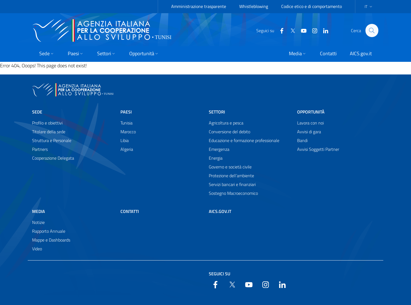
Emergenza (219, 149)
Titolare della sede (48, 131)
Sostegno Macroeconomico (233, 193)
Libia (124, 140)
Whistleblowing (253, 6)
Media (38, 211)
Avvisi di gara (309, 131)
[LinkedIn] (323, 30)
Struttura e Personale (51, 140)
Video (37, 248)
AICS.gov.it (220, 211)
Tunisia (126, 123)
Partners (40, 149)
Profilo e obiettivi (47, 123)
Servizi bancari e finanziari (232, 184)
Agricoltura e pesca (226, 123)
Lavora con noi (310, 123)
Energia (216, 158)
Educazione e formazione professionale (244, 140)
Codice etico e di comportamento (311, 6)
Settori (217, 112)
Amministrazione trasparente (198, 6)
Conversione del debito (229, 131)
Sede (37, 112)
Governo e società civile (230, 166)
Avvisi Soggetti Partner (318, 149)
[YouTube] (301, 30)
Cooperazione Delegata (53, 158)
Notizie (38, 222)
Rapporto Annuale (48, 231)
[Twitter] (290, 30)
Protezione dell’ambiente (231, 175)
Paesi (126, 112)
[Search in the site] (371, 30)
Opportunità (311, 112)
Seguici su (219, 273)
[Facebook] (279, 30)
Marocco (128, 131)
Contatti (129, 211)
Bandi (302, 140)
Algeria (126, 149)
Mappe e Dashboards (51, 240)
